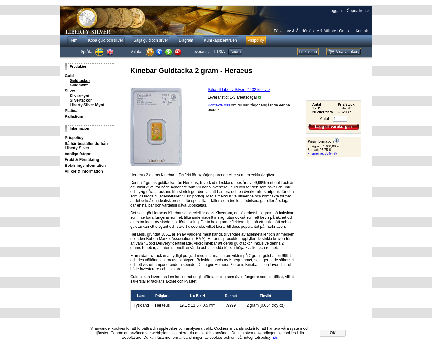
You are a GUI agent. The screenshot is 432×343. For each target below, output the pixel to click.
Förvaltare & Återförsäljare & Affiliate (305, 31)
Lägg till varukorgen (333, 127)
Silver (70, 91)
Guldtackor (80, 80)
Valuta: (136, 51)
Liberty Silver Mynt (87, 105)
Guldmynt (79, 85)
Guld (69, 76)
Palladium (74, 116)
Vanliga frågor (78, 154)
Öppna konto (358, 10)
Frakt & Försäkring (82, 159)
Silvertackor (81, 100)
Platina (71, 110)
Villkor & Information (84, 171)
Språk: (86, 51)
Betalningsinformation (85, 165)
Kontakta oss (219, 105)
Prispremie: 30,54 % (322, 153)
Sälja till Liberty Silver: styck (239, 89)
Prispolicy (74, 138)
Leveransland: (208, 51)
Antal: (325, 118)
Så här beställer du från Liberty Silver (86, 145)
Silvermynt (79, 96)
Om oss (345, 31)
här (274, 337)
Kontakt (362, 31)
